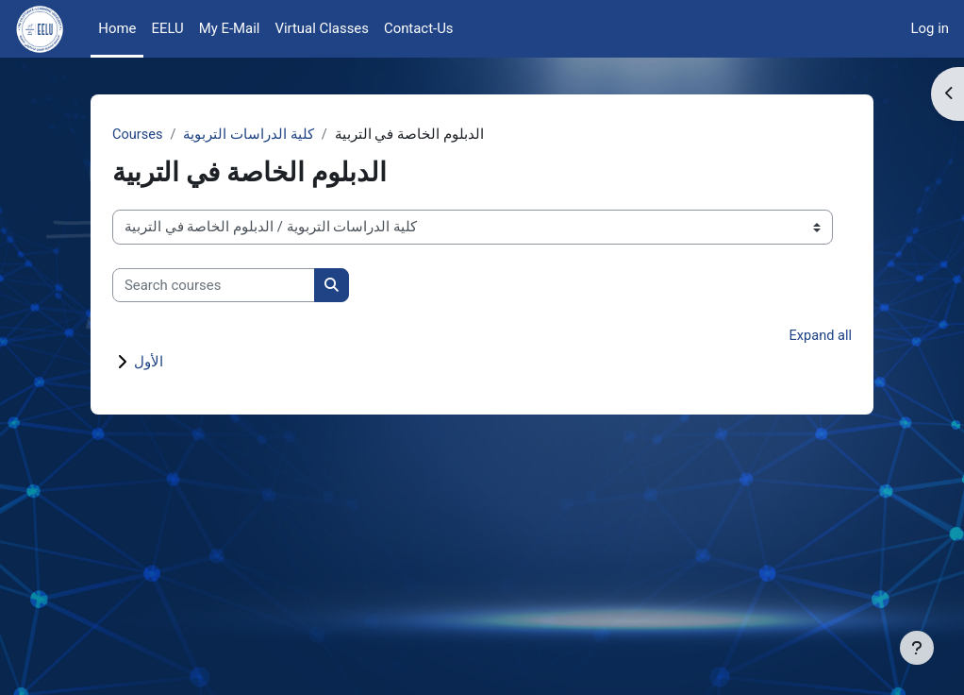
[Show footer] (917, 648)
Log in (930, 28)
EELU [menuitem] (167, 28)
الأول (148, 362)
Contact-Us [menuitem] (419, 28)
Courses (138, 135)
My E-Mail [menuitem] (229, 28)
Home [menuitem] (117, 28)
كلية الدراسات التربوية (250, 135)
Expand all (820, 337)
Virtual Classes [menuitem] (321, 28)
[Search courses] (213, 285)
